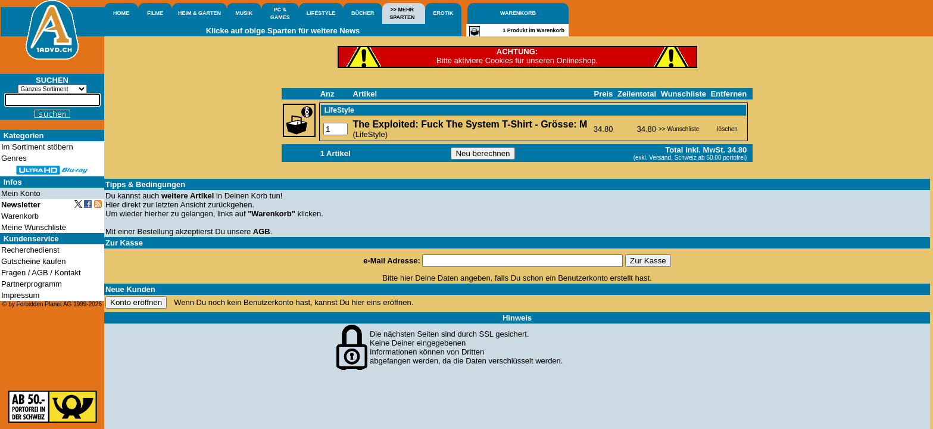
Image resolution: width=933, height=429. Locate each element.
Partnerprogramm (31, 283)
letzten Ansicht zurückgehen (204, 204)
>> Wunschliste (679, 129)
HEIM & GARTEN (199, 13)
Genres (14, 158)
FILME (155, 13)
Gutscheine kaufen (33, 261)
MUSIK (243, 13)
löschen (727, 129)
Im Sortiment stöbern (37, 146)
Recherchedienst (30, 249)
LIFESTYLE (321, 13)
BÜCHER (363, 13)
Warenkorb (20, 216)
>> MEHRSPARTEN (401, 13)
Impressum (20, 295)
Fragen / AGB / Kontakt (41, 272)
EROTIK (443, 13)
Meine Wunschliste (33, 227)
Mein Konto (20, 193)
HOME (121, 13)
